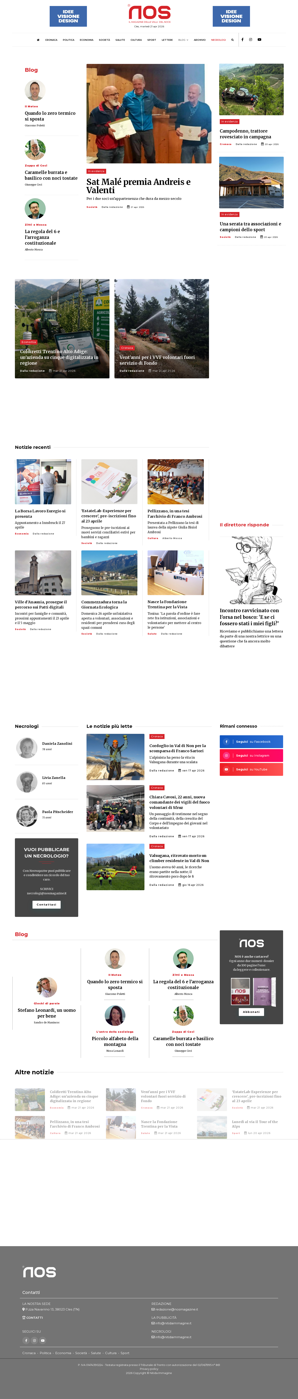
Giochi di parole (47, 1003)
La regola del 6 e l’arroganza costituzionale (42, 237)
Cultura (111, 1353)
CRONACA (51, 39)
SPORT (151, 39)
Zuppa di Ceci (36, 165)
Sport (125, 1353)
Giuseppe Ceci (33, 184)
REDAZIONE (161, 1304)
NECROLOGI (218, 39)
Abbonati (251, 1011)
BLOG (181, 39)
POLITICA (68, 39)
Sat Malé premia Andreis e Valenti (139, 186)
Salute (96, 1353)
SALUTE (120, 39)
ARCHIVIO (200, 39)
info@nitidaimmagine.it (173, 1323)
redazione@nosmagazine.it (176, 1310)
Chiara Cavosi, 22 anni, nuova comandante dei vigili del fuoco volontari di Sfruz (179, 802)
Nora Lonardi (115, 1050)
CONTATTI (32, 1318)
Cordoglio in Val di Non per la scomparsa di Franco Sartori (177, 748)
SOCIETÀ (104, 39)
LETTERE (167, 39)
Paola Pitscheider (57, 812)
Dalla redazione (112, 207)
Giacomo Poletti (35, 125)
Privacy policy (149, 1369)
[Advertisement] (251, 311)
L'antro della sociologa (114, 1031)
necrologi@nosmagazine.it (46, 893)
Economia (63, 1353)
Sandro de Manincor (47, 1022)
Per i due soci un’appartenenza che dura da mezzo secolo (134, 198)
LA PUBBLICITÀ (164, 1318)
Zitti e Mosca (35, 224)
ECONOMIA (86, 39)
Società (92, 207)
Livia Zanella (53, 778)
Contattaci (46, 904)
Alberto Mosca (34, 249)
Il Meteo (31, 106)
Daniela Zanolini (57, 743)
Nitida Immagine (161, 1373)
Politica (45, 1353)
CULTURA (136, 39)
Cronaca (226, 144)
